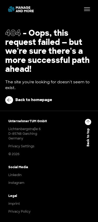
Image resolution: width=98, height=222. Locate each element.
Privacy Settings (21, 146)
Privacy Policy (19, 211)
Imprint (14, 204)
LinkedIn (15, 175)
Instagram (16, 183)
